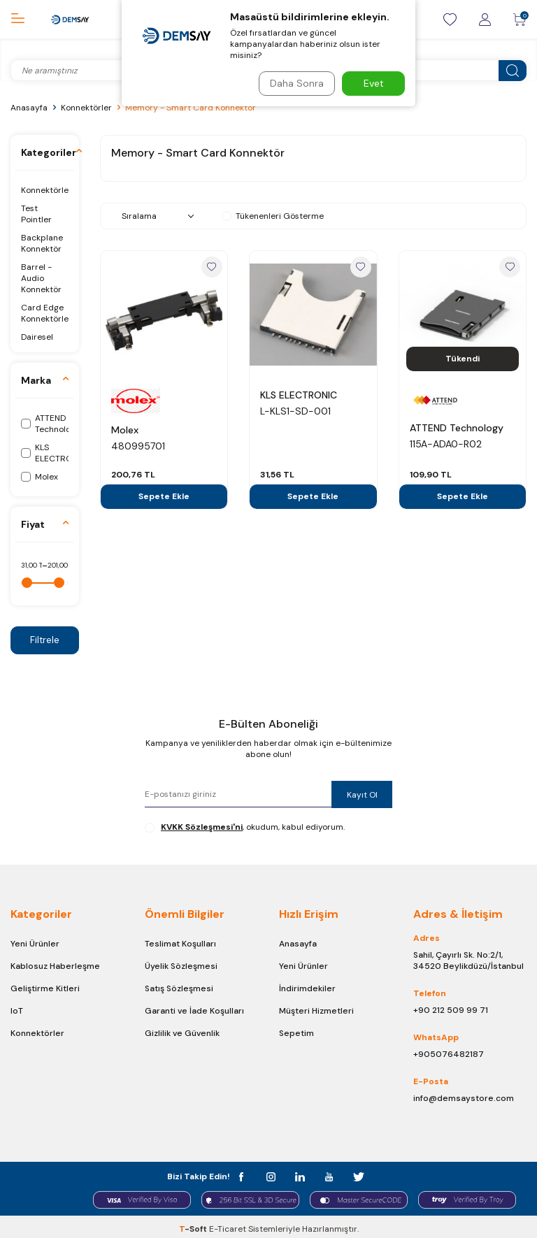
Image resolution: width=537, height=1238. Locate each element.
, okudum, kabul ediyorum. (245, 827)
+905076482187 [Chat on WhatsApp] (448, 1054)
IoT (16, 1011)
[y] (325, 1174)
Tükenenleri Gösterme (273, 216)
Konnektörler (86, 107)
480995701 (138, 446)
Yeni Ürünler (34, 944)
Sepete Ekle (163, 496)
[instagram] (276, 1174)
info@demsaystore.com (463, 1098)
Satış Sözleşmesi (179, 989)
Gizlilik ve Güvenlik (182, 1033)
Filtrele (45, 640)
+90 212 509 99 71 (450, 1010)
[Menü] (17, 18)
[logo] (69, 20)
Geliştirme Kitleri (45, 989)
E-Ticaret (227, 1224)
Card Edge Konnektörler (45, 313)
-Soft (194, 1224)
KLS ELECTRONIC (298, 395)
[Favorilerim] (450, 19)
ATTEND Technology (456, 428)
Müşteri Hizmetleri (316, 1011)
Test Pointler (36, 214)
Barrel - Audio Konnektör (41, 278)
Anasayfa (29, 107)
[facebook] (251, 1174)
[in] (300, 1174)
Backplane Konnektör (42, 243)
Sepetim (296, 1033)
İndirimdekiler (307, 989)
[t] (349, 1174)
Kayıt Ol (355, 794)
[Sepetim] (520, 19)
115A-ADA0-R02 (446, 444)
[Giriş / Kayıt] (485, 19)
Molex (124, 430)
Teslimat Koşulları (180, 944)
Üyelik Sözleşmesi (181, 966)
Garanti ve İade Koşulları (194, 1011)
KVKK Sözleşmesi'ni (202, 827)
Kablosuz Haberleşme (55, 966)
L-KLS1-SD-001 (295, 411)
